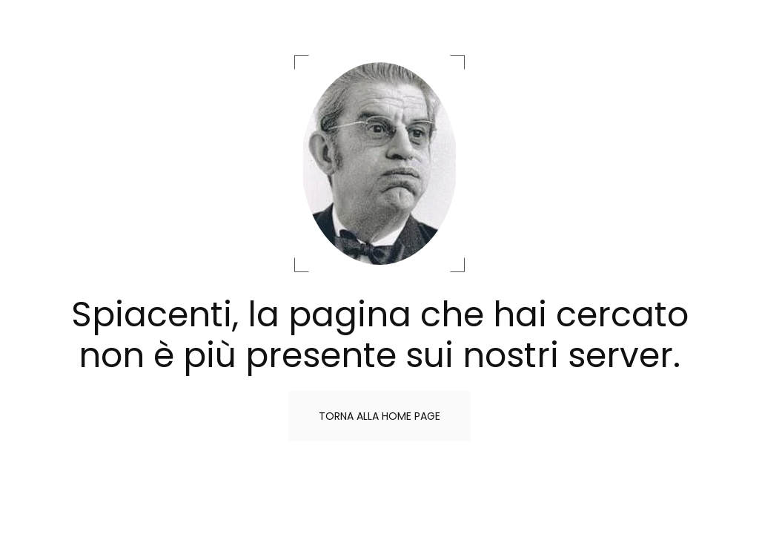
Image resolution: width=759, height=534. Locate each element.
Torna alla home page (379, 416)
